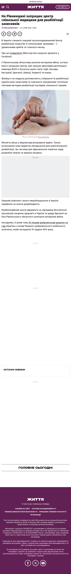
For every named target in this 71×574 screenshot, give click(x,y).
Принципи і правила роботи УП (52, 512)
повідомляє (16, 53)
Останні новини (14, 369)
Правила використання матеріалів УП (21, 512)
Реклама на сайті (22, 509)
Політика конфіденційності (44, 509)
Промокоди (35, 515)
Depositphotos (43, 137)
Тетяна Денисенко (9, 28)
